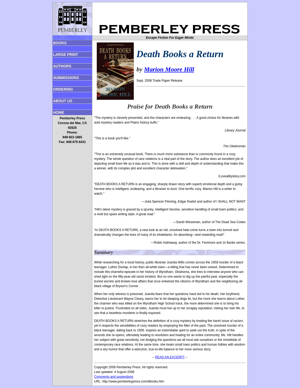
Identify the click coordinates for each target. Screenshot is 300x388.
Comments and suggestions (113, 377)
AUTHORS (62, 66)
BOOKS (60, 43)
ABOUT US (62, 101)
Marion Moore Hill (169, 69)
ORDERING (63, 89)
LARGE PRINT (65, 54)
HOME (58, 112)
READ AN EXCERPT (170, 357)
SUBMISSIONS (66, 78)
